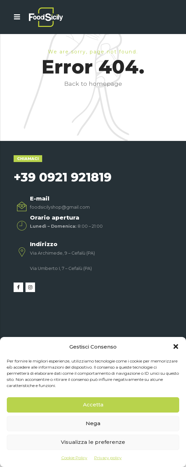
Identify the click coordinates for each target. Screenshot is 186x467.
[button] (175, 346)
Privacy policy (108, 457)
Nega (93, 423)
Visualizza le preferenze (93, 442)
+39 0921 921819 (63, 177)
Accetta (93, 404)
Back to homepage (93, 83)
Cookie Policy (74, 457)
